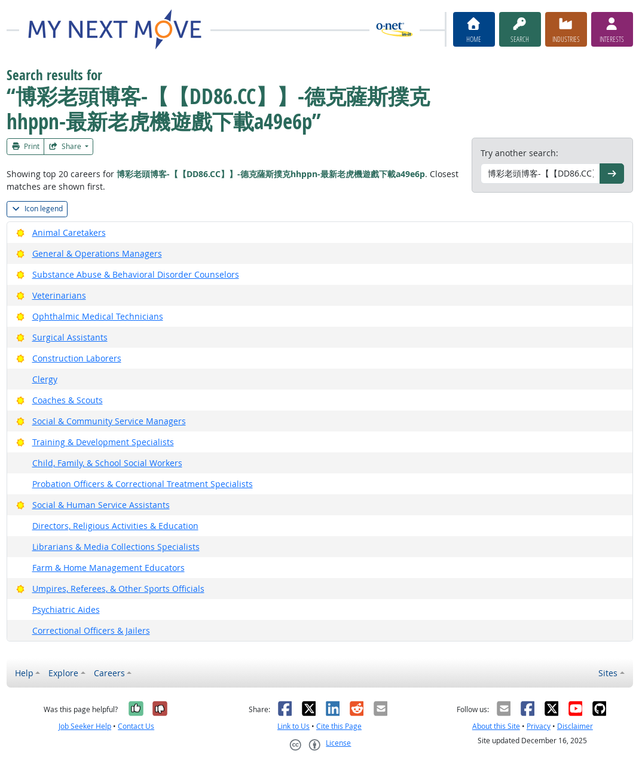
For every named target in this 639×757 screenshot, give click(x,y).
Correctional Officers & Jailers (91, 630)
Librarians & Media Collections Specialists (116, 546)
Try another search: (519, 153)
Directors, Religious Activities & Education (115, 525)
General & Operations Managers (97, 253)
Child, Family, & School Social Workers (107, 463)
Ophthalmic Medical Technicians (97, 316)
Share (65, 146)
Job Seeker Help (85, 726)
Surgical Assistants (70, 337)
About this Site (496, 726)
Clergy (44, 379)
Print (25, 146)
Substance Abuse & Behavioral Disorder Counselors (135, 274)
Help (24, 673)
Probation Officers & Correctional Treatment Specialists (142, 484)
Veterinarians (59, 295)
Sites (607, 673)
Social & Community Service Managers (109, 421)
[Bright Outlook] (21, 232)
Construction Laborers (76, 358)
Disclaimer (575, 726)
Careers (109, 673)
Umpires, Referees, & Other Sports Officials (118, 588)
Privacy (539, 726)
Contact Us (136, 726)
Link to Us (293, 726)
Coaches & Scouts (67, 400)
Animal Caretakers (69, 232)
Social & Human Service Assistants (101, 504)
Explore (63, 673)
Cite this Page (339, 726)
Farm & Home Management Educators (108, 567)
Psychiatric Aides (66, 609)
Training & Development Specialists (103, 442)
